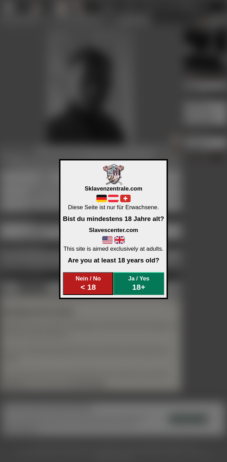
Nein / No (88, 283)
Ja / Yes (139, 283)
